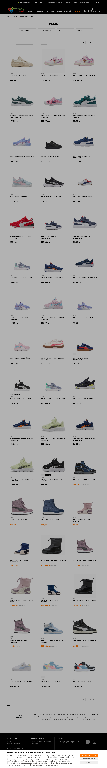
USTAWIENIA (89, 762)
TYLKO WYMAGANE (89, 759)
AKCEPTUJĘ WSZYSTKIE (89, 755)
